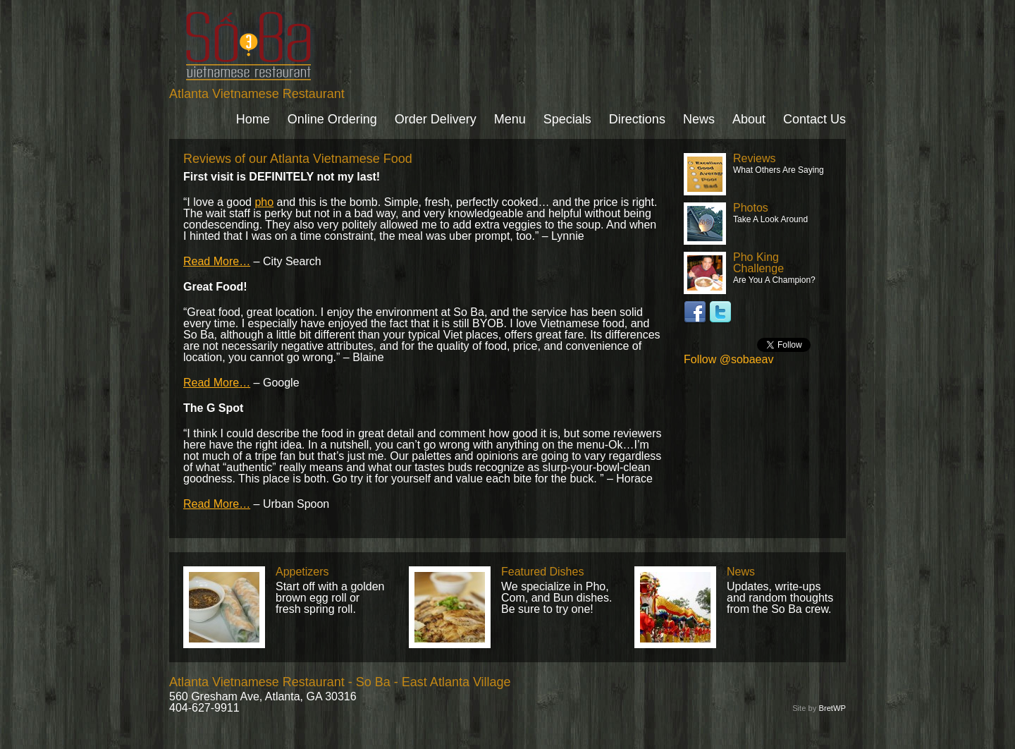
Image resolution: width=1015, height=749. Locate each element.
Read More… (216, 261)
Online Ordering (332, 119)
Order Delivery (435, 119)
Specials (567, 119)
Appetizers (302, 572)
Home (253, 119)
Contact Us (814, 119)
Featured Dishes (542, 572)
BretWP (832, 708)
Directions (637, 119)
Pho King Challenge (758, 262)
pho (263, 202)
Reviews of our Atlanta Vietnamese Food (297, 159)
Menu (510, 119)
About (748, 119)
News (699, 119)
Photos (750, 208)
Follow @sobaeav (728, 359)
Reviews (754, 158)
